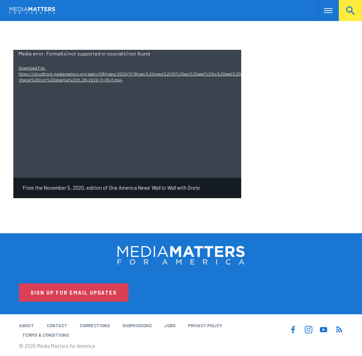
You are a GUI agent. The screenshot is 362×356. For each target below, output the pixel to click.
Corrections (95, 325)
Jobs (170, 325)
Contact (57, 325)
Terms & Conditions (45, 335)
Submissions (137, 325)
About (26, 325)
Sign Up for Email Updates (74, 292)
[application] (127, 114)
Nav (324, 10)
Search (350, 10)
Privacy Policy (205, 325)
